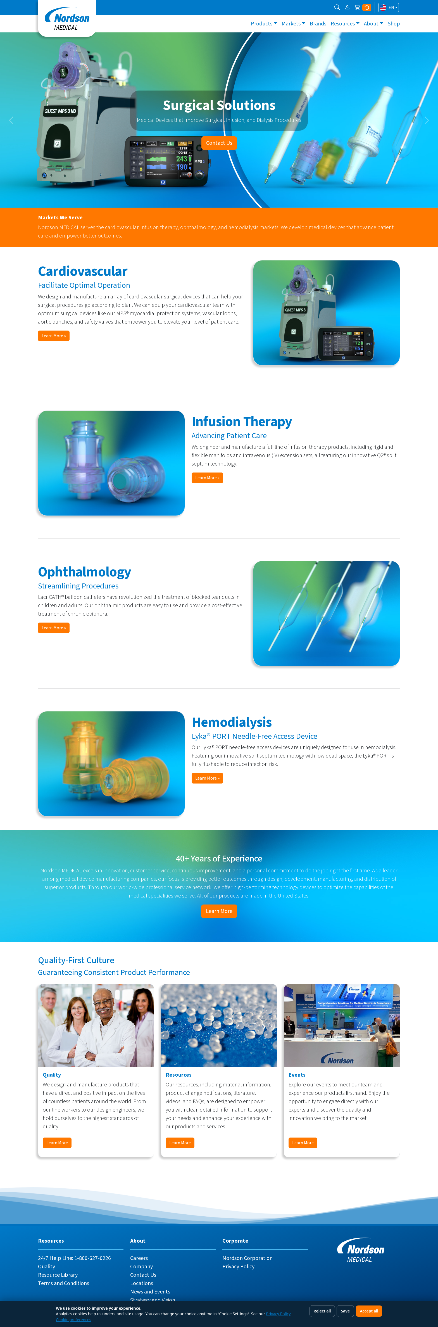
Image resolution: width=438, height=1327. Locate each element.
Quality (46, 1267)
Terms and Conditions (63, 1283)
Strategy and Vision (152, 1300)
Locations (141, 1283)
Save (345, 1311)
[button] (337, 7)
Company (141, 1267)
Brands (318, 24)
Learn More (219, 911)
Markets (291, 24)
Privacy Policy (238, 1267)
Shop (394, 24)
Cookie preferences (73, 1319)
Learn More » (54, 336)
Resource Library (58, 1275)
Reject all (322, 1311)
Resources (343, 24)
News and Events (150, 1292)
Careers (139, 1258)
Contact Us (219, 143)
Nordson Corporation (247, 1258)
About (371, 24)
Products (261, 24)
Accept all (369, 1311)
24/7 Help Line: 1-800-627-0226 (74, 1258)
